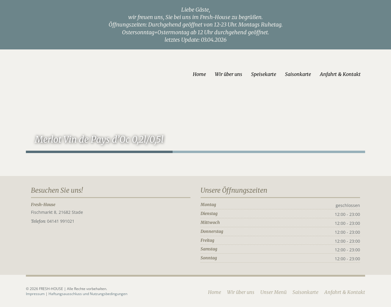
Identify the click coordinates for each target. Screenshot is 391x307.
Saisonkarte (298, 74)
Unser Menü (273, 292)
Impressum (36, 293)
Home (199, 74)
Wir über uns (228, 74)
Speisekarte (263, 74)
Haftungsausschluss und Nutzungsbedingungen (88, 293)
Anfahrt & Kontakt (340, 74)
